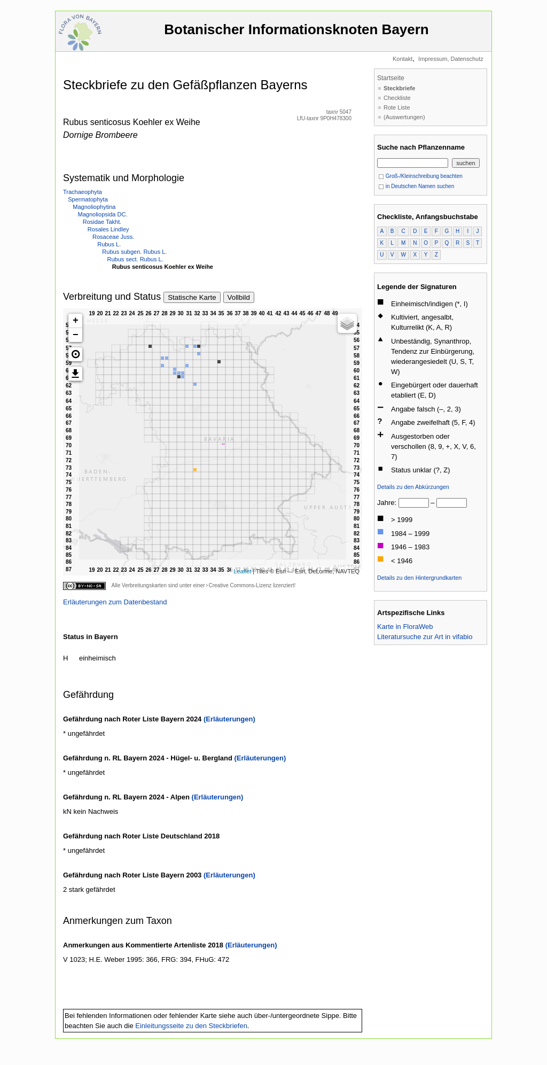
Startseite (390, 78)
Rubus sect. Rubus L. (135, 259)
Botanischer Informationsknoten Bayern (296, 34)
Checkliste (397, 98)
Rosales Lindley (108, 229)
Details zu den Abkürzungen (413, 487)
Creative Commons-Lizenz (239, 585)
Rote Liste (397, 107)
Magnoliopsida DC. (103, 214)
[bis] (451, 503)
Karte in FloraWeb (405, 627)
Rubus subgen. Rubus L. (134, 251)
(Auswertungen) (404, 117)
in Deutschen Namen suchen (416, 186)
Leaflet (242, 571)
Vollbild (239, 297)
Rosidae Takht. (102, 222)
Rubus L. (109, 244)
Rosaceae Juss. (113, 237)
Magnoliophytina (94, 207)
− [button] (76, 335)
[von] (413, 503)
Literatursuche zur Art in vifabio (424, 637)
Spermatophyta (88, 199)
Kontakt (402, 59)
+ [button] (76, 320)
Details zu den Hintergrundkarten (419, 577)
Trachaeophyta (82, 192)
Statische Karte (192, 297)
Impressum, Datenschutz (450, 59)
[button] (75, 354)
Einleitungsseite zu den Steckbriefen (191, 1026)
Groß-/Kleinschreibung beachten (420, 176)
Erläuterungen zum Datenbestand (115, 602)
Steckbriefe (399, 88)
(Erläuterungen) (229, 719)
